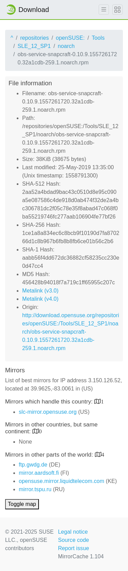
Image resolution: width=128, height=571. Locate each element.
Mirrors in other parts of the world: (50, 454)
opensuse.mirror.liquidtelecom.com (61, 481)
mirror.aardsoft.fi (39, 473)
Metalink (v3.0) (40, 291)
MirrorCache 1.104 (81, 556)
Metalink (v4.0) (40, 299)
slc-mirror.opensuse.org (47, 412)
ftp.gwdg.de (33, 465)
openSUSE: (70, 38)
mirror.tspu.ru (35, 489)
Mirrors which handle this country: (49, 401)
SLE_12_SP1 (34, 46)
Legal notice (73, 532)
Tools (98, 38)
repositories (34, 38)
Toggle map (22, 504)
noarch (66, 46)
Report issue (73, 548)
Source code (73, 540)
